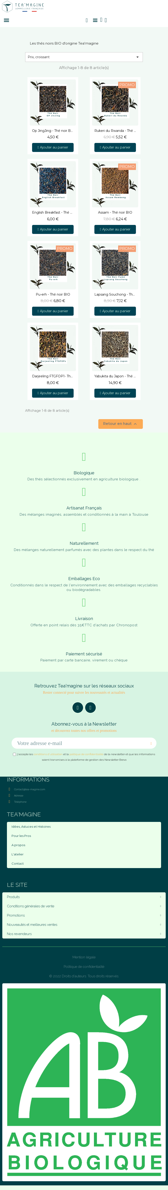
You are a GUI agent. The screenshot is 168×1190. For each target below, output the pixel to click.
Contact (18, 863)
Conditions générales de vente (84, 906)
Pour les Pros (21, 836)
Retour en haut (120, 424)
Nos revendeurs (84, 933)
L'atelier (18, 854)
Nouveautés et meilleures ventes (84, 924)
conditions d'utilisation (48, 754)
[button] (87, 20)
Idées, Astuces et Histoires (31, 826)
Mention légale (84, 957)
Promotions (84, 915)
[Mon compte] (105, 20)
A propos (18, 845)
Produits (84, 896)
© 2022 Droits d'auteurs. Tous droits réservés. (84, 976)
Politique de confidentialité (84, 967)
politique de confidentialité (86, 754)
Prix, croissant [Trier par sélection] (84, 57)
